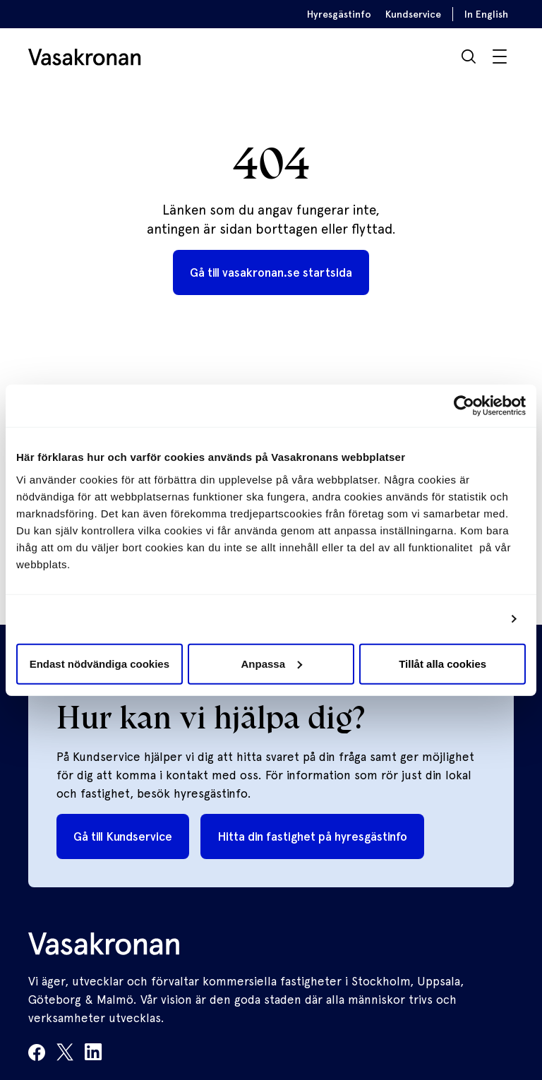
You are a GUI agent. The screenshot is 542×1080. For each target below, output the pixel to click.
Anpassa (271, 663)
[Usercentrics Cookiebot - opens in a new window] (464, 405)
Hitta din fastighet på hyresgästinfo (312, 836)
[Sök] (468, 56)
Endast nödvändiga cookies (99, 663)
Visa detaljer (466, 619)
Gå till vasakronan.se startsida (271, 272)
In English (486, 14)
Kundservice (413, 14)
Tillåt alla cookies (442, 663)
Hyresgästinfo (339, 14)
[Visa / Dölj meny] (500, 56)
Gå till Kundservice (122, 836)
